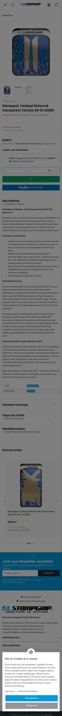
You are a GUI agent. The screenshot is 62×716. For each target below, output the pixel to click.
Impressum (10, 691)
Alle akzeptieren (31, 698)
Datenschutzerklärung (27, 691)
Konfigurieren (31, 705)
